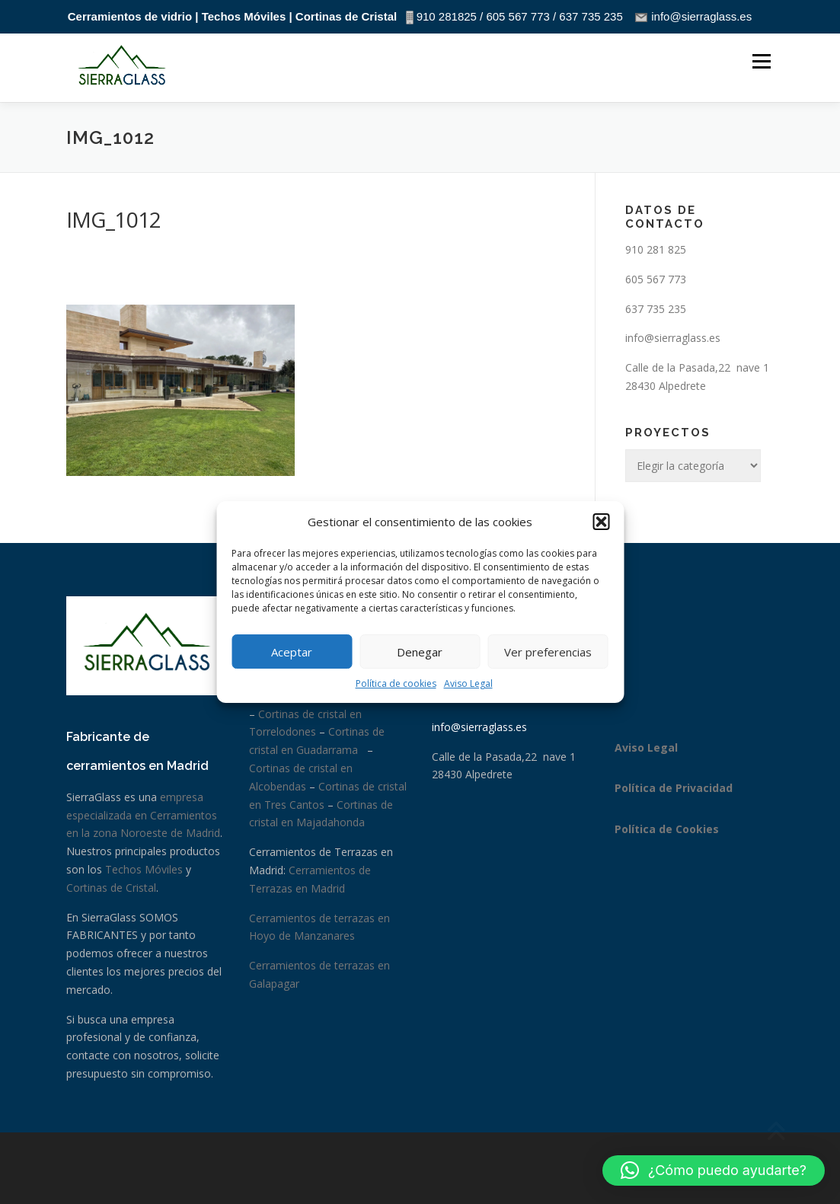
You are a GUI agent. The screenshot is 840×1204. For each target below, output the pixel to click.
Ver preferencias (548, 651)
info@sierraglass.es (672, 338)
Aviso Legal (468, 683)
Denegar (419, 651)
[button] (600, 521)
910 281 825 (655, 249)
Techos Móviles (144, 869)
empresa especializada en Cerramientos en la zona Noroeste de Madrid (143, 815)
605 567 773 (655, 279)
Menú (761, 62)
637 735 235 (655, 309)
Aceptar (291, 651)
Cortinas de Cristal (111, 887)
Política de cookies (396, 683)
